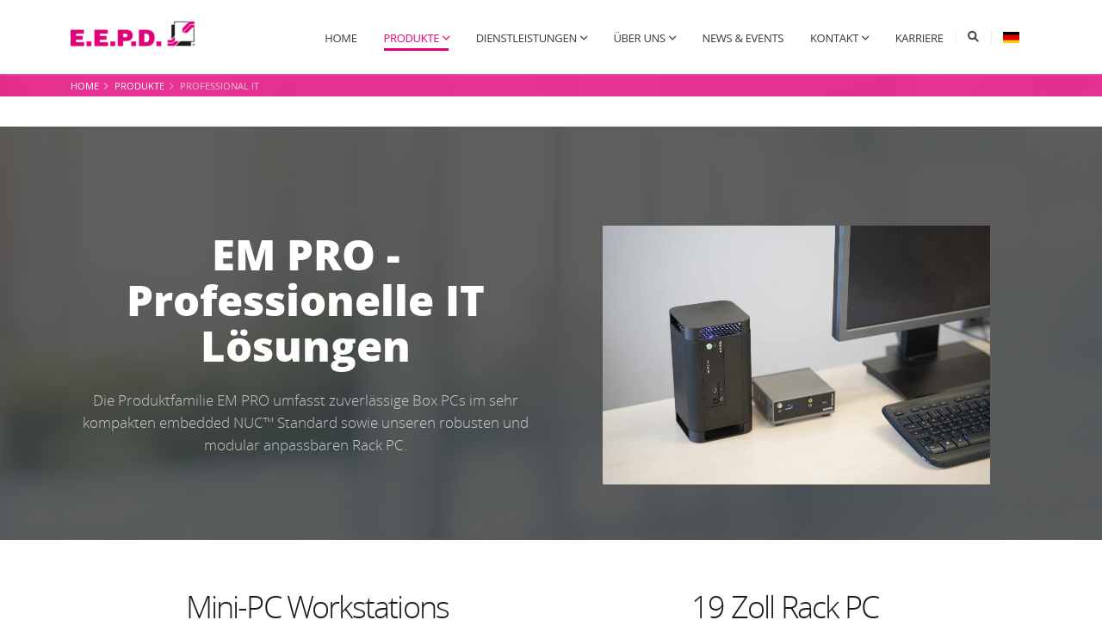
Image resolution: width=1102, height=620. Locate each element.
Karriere (919, 38)
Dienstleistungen (526, 38)
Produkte (411, 38)
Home (340, 38)
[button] (1011, 37)
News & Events (742, 38)
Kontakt (834, 38)
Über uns (639, 38)
